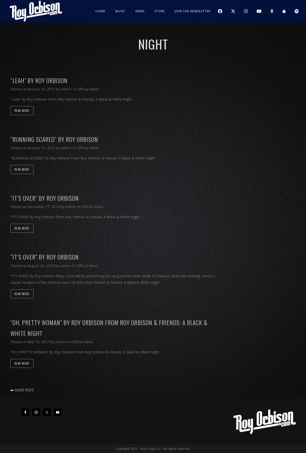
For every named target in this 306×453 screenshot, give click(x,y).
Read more (22, 111)
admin (66, 89)
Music (120, 11)
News (140, 11)
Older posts (22, 389)
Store (159, 11)
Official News (88, 89)
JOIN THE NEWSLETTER (192, 11)
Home (100, 11)
